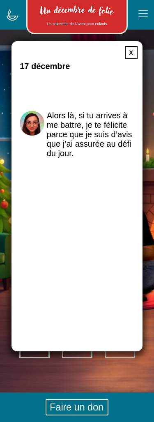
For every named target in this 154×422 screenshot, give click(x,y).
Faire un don (76, 407)
